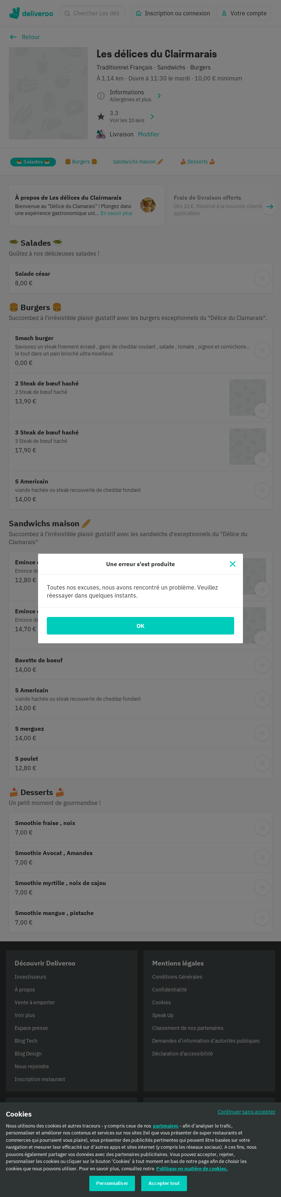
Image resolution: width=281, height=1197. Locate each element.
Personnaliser (112, 1185)
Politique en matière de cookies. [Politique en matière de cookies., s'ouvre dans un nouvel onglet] (192, 1170)
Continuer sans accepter (247, 1113)
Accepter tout (164, 1185)
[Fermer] (232, 564)
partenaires (166, 1127)
